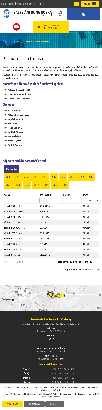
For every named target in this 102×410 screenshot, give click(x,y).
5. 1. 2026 (44, 211)
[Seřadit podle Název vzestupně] (13, 193)
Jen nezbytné (34, 404)
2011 (17, 177)
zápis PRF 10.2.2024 (15, 255)
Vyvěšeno (45, 195)
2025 (55, 185)
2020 (8, 185)
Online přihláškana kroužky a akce (53, 26)
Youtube (17, 27)
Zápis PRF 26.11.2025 (15, 211)
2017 (72, 177)
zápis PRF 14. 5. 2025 (15, 222)
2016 (63, 177)
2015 (54, 177)
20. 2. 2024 (45, 255)
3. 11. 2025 (44, 217)
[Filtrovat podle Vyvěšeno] (50, 200)
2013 (35, 177)
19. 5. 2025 (44, 222)
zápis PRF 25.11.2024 (15, 233)
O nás (16, 41)
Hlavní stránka (7, 3)
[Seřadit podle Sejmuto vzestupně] (73, 193)
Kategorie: (11, 169)
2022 (27, 185)
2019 (91, 177)
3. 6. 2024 (44, 244)
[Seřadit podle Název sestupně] (13, 195)
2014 (44, 177)
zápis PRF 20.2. (13, 249)
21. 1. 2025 (44, 233)
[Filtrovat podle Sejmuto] (72, 200)
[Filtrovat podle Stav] (90, 200)
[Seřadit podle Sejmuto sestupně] (73, 195)
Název (8, 195)
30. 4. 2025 (45, 227)
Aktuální (86, 206)
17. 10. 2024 (45, 238)
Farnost (41, 3)
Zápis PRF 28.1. (12, 206)
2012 (26, 177)
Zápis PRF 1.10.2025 (14, 217)
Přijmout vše (12, 404)
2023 (36, 185)
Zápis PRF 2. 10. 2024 (15, 238)
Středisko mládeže (26, 3)
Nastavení (54, 404)
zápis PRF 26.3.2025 (15, 227)
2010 (8, 177)
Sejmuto (67, 195)
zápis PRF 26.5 (12, 244)
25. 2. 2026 (45, 206)
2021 (18, 185)
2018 (81, 177)
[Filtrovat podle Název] (21, 200)
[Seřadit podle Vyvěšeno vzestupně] (52, 193)
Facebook (84, 14)
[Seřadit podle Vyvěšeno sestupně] (52, 195)
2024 (46, 185)
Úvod (5, 41)
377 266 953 (51, 338)
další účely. (57, 390)
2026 (65, 185)
